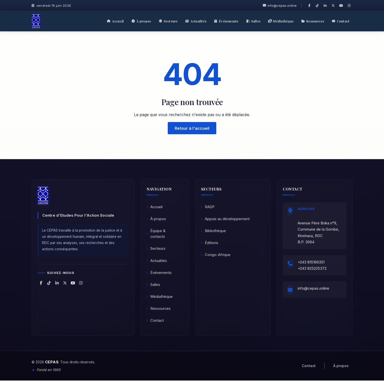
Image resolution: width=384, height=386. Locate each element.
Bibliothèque (213, 232)
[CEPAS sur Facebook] (309, 5)
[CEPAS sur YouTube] (341, 5)
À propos (156, 219)
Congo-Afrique (216, 257)
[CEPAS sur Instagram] (349, 5)
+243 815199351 (312, 263)
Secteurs (156, 250)
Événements (159, 275)
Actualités (157, 263)
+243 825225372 (313, 270)
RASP (208, 207)
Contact (156, 325)
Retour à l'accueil (192, 128)
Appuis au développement (225, 219)
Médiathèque (160, 300)
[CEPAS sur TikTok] (317, 5)
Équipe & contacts (156, 235)
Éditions (210, 244)
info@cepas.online (280, 5)
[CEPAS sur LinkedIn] (325, 5)
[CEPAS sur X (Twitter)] (333, 5)
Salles (154, 288)
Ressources (159, 313)
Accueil (155, 207)
